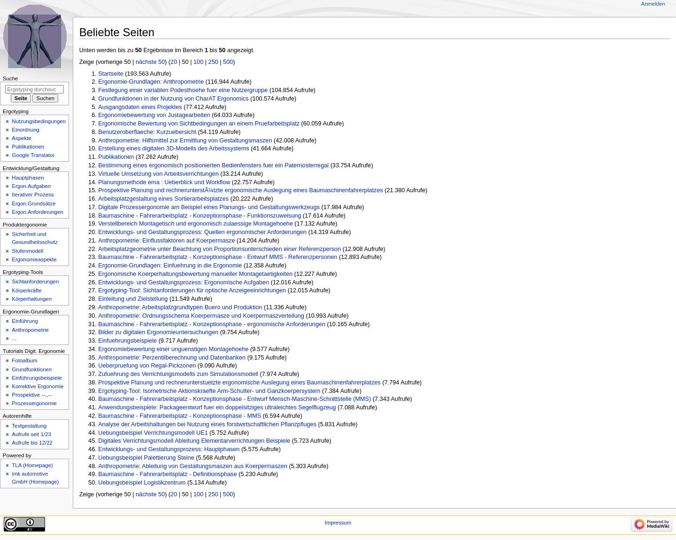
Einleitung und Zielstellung (133, 299)
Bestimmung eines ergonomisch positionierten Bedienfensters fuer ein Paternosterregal (213, 165)
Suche (10, 78)
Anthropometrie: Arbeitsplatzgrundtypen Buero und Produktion (180, 307)
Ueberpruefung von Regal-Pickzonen (147, 365)
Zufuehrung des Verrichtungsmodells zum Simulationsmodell (178, 374)
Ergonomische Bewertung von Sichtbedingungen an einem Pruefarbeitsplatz (199, 123)
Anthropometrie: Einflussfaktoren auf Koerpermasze (166, 240)
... (14, 338)
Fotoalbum (24, 360)
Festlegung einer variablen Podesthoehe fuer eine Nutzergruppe (183, 90)
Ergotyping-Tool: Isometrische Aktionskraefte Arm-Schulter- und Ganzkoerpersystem (209, 391)
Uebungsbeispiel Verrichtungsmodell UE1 (152, 433)
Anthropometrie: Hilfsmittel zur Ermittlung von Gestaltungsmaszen (185, 140)
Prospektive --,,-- (32, 395)
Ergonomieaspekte (34, 259)
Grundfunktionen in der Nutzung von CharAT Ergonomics (173, 98)
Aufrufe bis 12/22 (32, 443)
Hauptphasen (28, 177)
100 (198, 62)
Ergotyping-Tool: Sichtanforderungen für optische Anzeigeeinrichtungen (192, 290)
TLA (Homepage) (32, 465)
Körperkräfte (26, 290)
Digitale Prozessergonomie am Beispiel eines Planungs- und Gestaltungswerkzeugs (209, 207)
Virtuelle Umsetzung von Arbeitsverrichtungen (158, 174)
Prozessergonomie (34, 403)
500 (228, 62)
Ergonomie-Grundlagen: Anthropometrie (151, 81)
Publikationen (116, 157)
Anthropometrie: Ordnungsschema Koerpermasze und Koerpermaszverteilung (201, 316)
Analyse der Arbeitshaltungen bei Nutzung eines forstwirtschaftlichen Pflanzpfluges (207, 424)
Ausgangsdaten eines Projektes (140, 107)
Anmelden (653, 4)
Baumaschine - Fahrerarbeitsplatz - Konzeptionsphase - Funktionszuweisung (199, 215)
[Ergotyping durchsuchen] (34, 89)
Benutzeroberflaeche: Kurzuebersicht (147, 132)
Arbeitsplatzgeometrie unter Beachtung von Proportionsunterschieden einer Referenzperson (219, 249)
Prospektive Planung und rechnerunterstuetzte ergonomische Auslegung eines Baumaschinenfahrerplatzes (239, 382)
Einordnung (25, 130)
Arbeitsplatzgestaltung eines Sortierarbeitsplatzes (163, 199)
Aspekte (21, 138)
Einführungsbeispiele (36, 378)
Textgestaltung (29, 426)
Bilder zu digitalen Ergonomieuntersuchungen (158, 332)
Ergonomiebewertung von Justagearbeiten (154, 115)
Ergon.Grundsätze (33, 203)
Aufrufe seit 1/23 (31, 434)
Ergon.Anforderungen (37, 212)
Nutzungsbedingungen (39, 121)
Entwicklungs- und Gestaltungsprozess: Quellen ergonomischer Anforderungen (202, 232)
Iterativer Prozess (33, 194)
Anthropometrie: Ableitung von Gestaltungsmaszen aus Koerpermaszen (192, 466)
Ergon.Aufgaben (31, 186)
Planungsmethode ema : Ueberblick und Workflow (164, 182)
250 (213, 62)
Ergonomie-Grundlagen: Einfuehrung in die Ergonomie (170, 265)
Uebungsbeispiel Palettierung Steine (146, 457)
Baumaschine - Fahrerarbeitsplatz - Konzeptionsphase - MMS (179, 416)
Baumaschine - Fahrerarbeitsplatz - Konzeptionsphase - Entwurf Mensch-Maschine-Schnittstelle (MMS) (234, 399)
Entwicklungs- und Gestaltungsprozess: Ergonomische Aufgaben (183, 282)
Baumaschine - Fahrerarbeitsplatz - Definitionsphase (167, 474)
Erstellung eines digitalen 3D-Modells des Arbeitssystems (173, 148)
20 (173, 62)
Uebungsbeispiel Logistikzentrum (141, 482)
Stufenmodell (27, 251)
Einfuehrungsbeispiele (127, 340)
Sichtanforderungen (35, 281)
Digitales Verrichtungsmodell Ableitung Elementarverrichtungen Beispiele (194, 441)
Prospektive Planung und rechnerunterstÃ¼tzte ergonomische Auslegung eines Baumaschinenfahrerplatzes (240, 190)
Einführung (25, 321)
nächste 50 (150, 62)
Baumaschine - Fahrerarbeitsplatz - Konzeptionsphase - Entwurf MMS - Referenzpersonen (217, 257)
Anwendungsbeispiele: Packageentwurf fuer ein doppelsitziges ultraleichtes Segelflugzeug (217, 407)
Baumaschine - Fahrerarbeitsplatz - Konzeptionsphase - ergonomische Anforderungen (211, 324)
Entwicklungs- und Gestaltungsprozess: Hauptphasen (168, 449)
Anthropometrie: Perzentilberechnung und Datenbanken (172, 357)
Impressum (338, 522)
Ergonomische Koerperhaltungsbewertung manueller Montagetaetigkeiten (195, 274)
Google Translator (33, 155)
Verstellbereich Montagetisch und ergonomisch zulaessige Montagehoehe (195, 223)
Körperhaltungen (32, 299)
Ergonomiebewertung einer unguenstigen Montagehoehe (173, 349)
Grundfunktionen (32, 369)
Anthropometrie (30, 330)
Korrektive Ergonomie (37, 386)
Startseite (110, 73)
